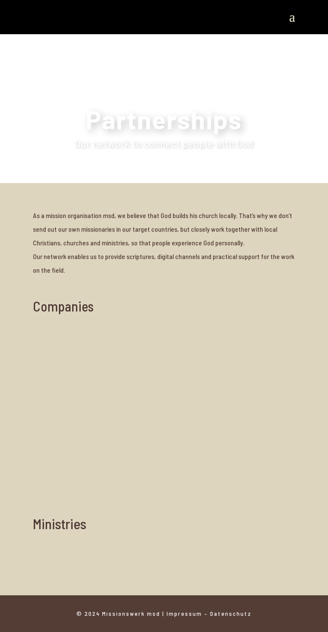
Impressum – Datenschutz (209, 613)
